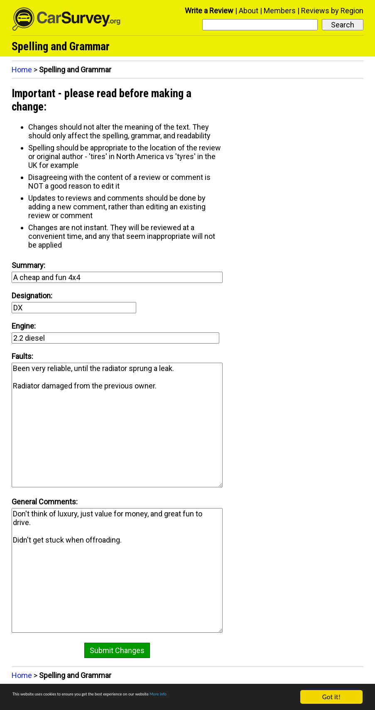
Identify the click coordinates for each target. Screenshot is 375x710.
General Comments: (45, 501)
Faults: (22, 356)
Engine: (24, 326)
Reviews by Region (332, 10)
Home (22, 69)
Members (280, 10)
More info (255, 697)
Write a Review (209, 10)
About (248, 10)
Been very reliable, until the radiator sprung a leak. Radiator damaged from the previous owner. (117, 425)
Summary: (28, 265)
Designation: (32, 295)
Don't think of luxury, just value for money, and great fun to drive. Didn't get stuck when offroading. (117, 570)
